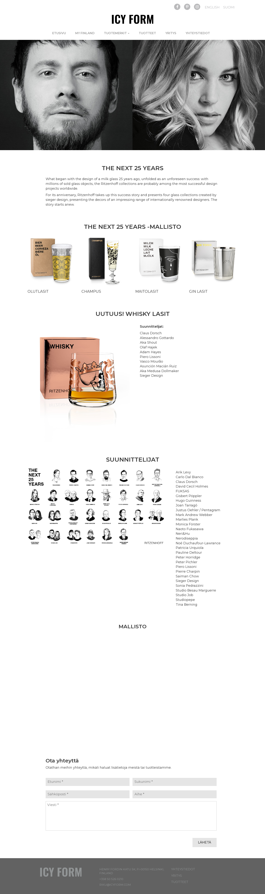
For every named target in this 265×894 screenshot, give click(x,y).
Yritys (170, 33)
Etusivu (59, 33)
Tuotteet (147, 33)
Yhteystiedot (198, 33)
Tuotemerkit (116, 33)
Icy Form (132, 18)
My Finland (85, 33)
